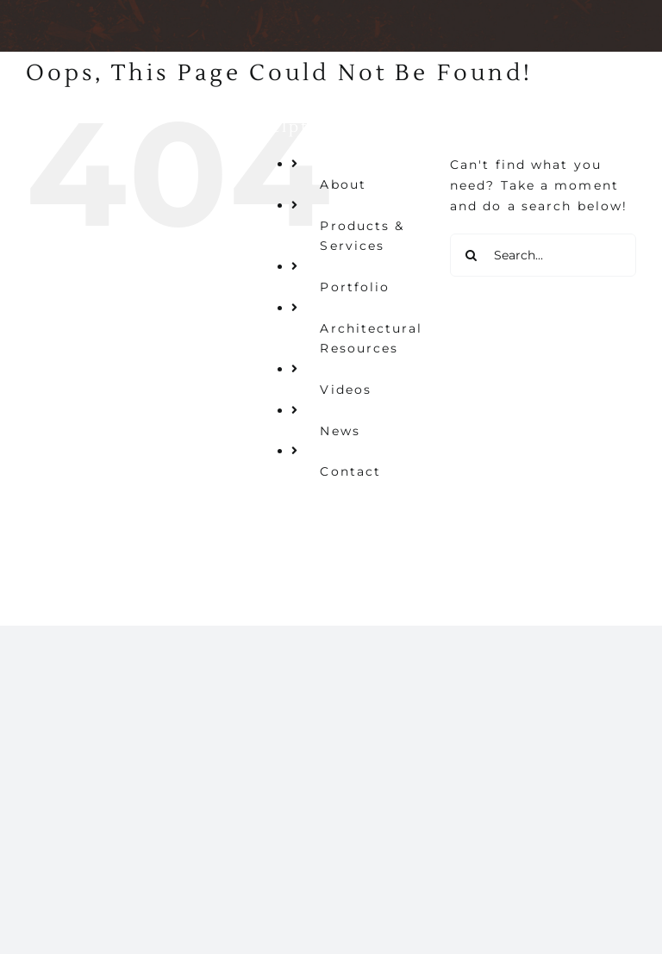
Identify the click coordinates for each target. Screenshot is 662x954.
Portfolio (355, 287)
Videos (346, 389)
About (343, 184)
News (339, 431)
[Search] (471, 255)
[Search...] (543, 255)
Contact (350, 471)
